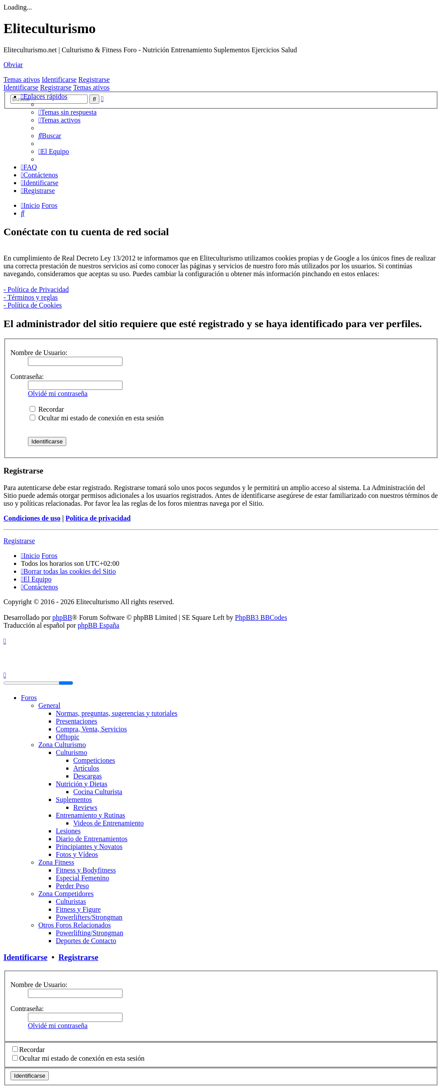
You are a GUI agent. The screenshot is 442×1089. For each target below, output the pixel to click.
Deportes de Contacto (86, 940)
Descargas (87, 776)
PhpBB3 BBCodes (261, 617)
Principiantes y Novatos (89, 846)
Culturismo (71, 752)
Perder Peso (72, 885)
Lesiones (68, 831)
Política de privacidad (97, 518)
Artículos (86, 768)
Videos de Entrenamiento (108, 823)
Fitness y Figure (78, 909)
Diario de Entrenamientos (91, 838)
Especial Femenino (82, 878)
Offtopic (67, 737)
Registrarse (94, 79)
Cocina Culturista (97, 791)
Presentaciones (76, 721)
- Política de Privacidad (36, 289)
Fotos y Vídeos (77, 854)
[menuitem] (67, 112)
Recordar (47, 409)
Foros (29, 697)
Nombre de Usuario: (39, 352)
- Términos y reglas (30, 297)
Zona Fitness (56, 862)
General (49, 705)
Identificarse (59, 79)
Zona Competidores (66, 893)
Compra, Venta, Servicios (91, 729)
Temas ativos (21, 79)
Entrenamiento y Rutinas (90, 815)
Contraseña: (27, 376)
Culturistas (71, 901)
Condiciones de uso (32, 518)
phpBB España (98, 625)
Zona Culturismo (62, 744)
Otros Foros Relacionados (74, 925)
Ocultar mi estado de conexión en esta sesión (96, 418)
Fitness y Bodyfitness (86, 870)
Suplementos (74, 799)
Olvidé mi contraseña (58, 393)
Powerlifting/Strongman (89, 933)
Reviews (85, 807)
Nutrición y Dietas (81, 784)
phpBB (62, 617)
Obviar (13, 64)
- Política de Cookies (32, 305)
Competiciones (94, 760)
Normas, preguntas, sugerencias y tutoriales (116, 713)
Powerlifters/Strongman (89, 917)
